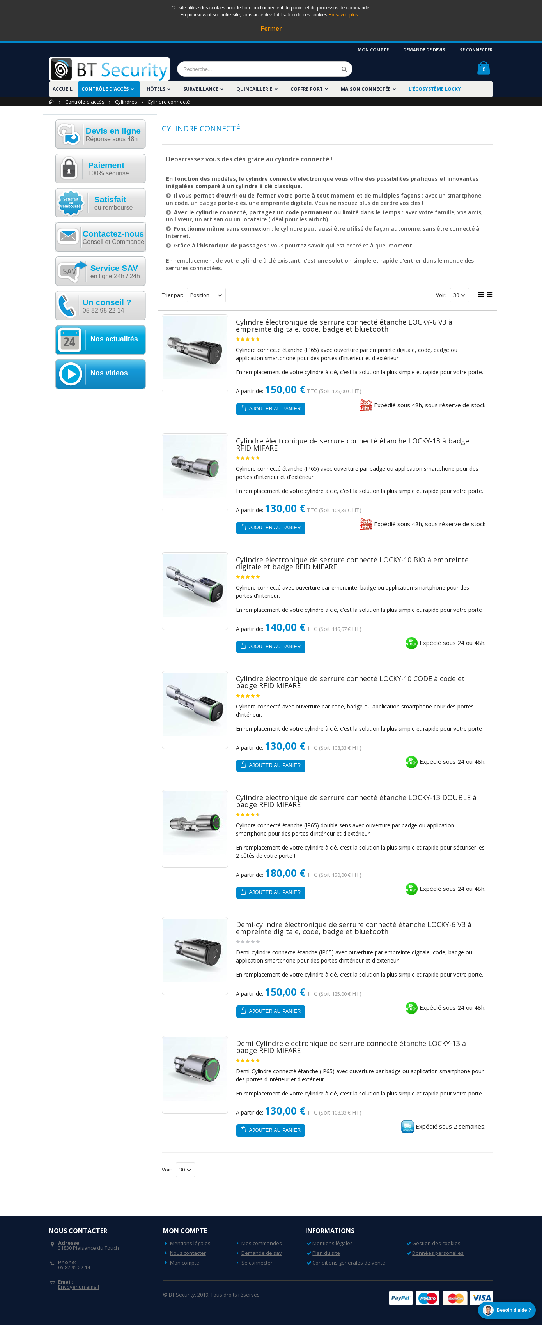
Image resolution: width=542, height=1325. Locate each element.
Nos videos (109, 373)
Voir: (441, 295)
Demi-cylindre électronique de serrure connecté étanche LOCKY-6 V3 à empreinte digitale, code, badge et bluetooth (353, 928)
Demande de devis (425, 50)
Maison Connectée (366, 89)
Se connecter (476, 50)
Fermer (271, 28)
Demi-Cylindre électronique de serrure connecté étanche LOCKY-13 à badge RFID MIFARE (351, 1047)
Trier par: (172, 295)
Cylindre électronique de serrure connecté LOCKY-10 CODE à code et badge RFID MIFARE (350, 682)
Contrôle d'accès (105, 89)
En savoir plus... (345, 15)
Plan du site (326, 1252)
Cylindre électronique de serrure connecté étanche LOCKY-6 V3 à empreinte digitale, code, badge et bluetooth (344, 325)
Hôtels (156, 89)
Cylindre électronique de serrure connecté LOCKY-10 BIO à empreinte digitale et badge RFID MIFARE (352, 563)
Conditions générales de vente (348, 1262)
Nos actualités (114, 339)
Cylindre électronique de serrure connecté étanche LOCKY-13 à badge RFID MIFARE (352, 444)
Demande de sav (261, 1252)
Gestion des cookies (436, 1243)
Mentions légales (190, 1243)
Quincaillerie (254, 89)
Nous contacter (188, 1252)
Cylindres (126, 101)
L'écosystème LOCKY (435, 89)
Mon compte (375, 50)
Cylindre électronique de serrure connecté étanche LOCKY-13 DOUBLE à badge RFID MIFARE (356, 801)
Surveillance (200, 89)
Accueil (52, 101)
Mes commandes (261, 1243)
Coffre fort (306, 89)
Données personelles (438, 1252)
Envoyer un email (78, 1286)
